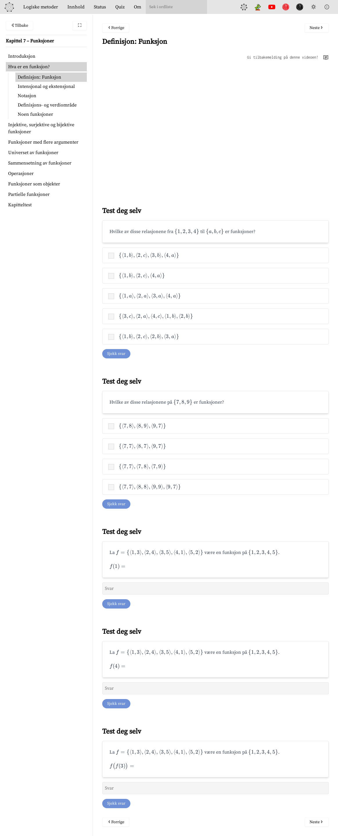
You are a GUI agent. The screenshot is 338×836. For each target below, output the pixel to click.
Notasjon (27, 96)
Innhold (75, 7)
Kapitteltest (20, 205)
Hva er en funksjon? (29, 67)
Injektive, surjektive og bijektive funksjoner (41, 128)
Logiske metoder (40, 7)
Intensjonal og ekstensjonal (46, 86)
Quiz (120, 7)
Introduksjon (21, 56)
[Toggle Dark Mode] (314, 7)
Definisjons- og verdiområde (47, 105)
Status (100, 7)
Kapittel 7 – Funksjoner (30, 41)
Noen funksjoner (35, 114)
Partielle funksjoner (29, 194)
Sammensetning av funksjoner (39, 163)
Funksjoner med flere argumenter (43, 142)
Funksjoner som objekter (34, 184)
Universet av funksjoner (33, 153)
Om (137, 7)
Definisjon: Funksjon (39, 77)
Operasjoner (21, 173)
